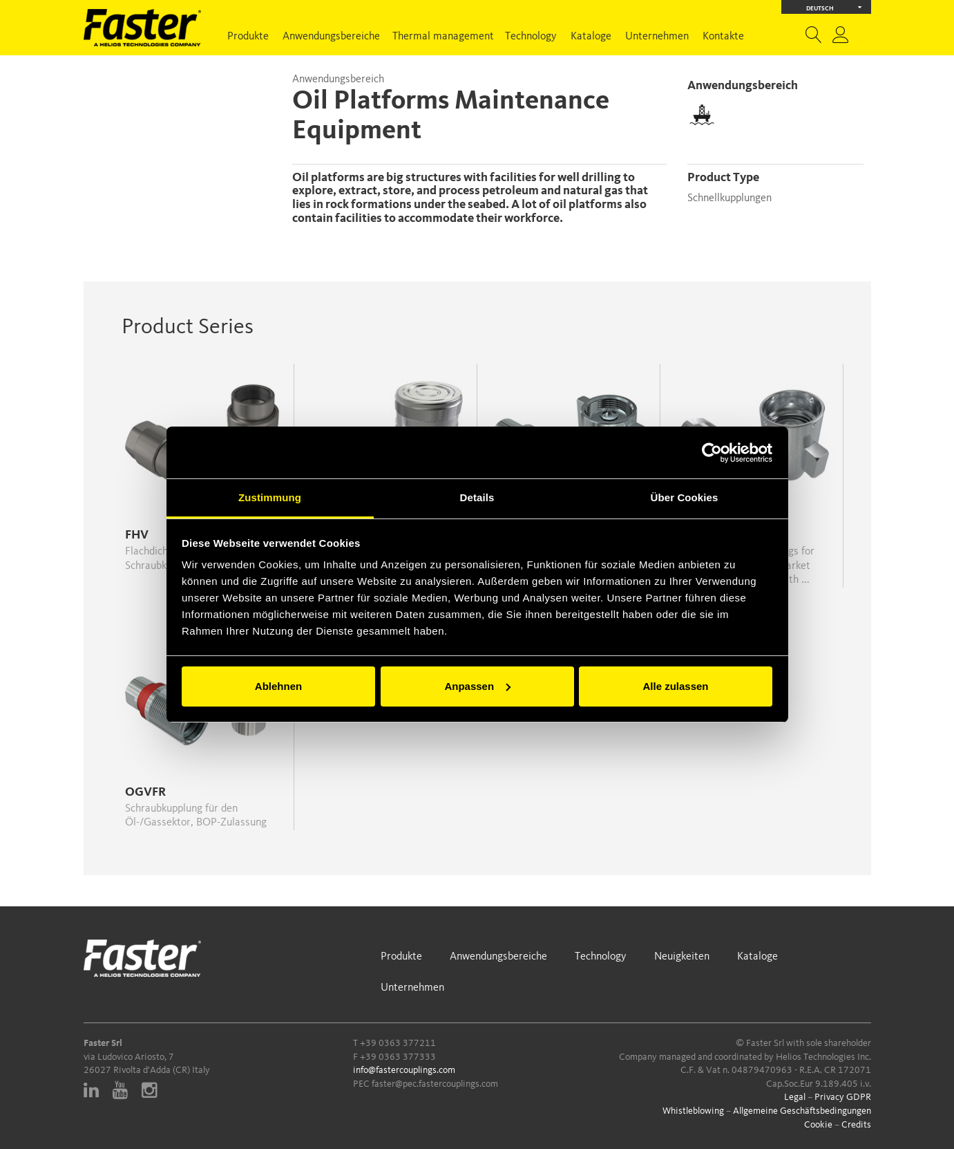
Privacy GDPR (842, 1097)
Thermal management (443, 36)
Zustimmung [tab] (269, 497)
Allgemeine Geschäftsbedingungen (802, 1111)
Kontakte (723, 36)
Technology (531, 36)
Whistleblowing (693, 1111)
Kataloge (591, 36)
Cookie (818, 1125)
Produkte (248, 36)
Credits (856, 1125)
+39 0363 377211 (398, 1043)
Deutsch (833, 7)
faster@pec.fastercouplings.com (435, 1084)
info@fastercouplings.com (404, 1070)
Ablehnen (278, 686)
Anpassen (477, 686)
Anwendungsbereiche (331, 36)
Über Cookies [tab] (684, 497)
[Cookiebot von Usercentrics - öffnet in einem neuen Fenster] (711, 452)
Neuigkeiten (681, 956)
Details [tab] (477, 497)
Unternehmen (657, 36)
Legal (794, 1097)
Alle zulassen (675, 686)
